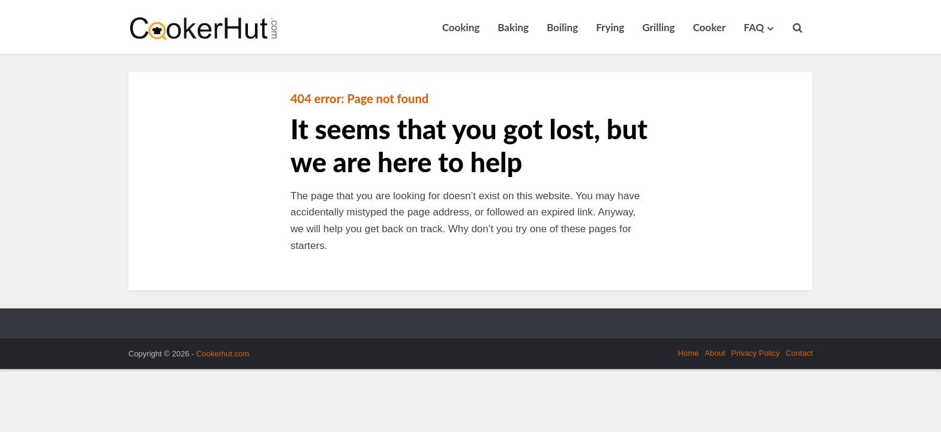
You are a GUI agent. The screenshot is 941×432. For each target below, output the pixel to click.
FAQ (754, 27)
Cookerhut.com (222, 353)
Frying (610, 27)
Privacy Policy (755, 353)
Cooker (709, 27)
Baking (513, 27)
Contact (799, 353)
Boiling (562, 27)
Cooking (461, 27)
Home (688, 353)
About (715, 353)
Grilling (658, 27)
